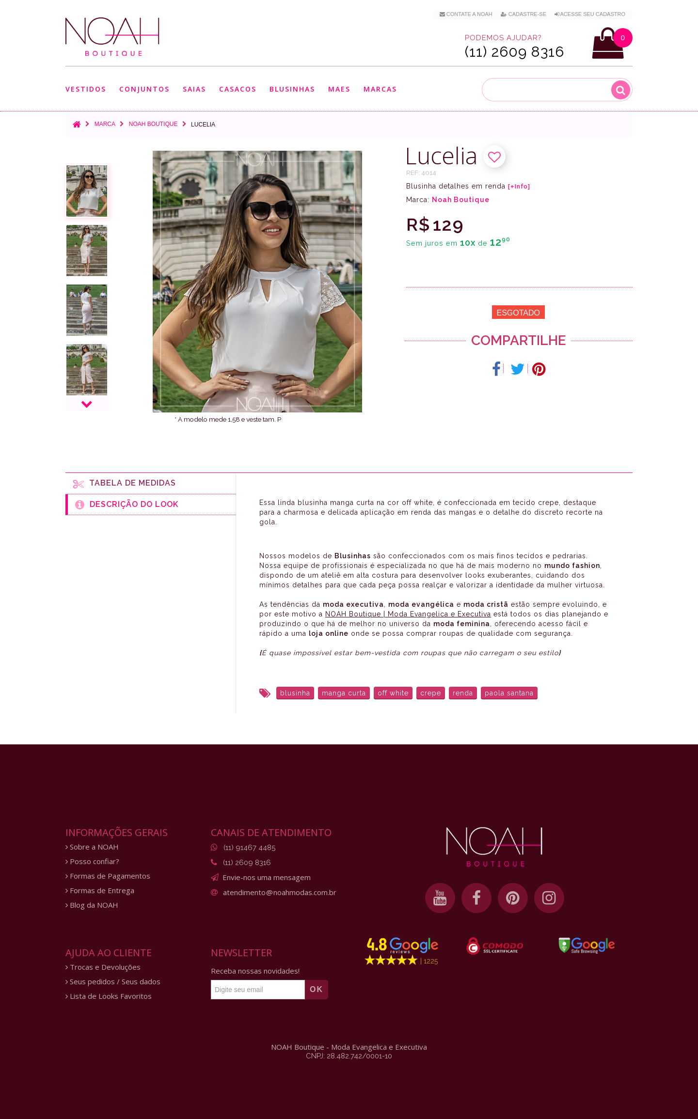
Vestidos (85, 89)
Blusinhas (292, 89)
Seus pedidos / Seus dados (112, 981)
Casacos (237, 89)
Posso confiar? (92, 861)
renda (463, 693)
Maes (339, 89)
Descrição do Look (126, 504)
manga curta (344, 693)
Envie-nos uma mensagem (266, 877)
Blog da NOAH (91, 905)
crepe (430, 693)
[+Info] (519, 186)
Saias (194, 89)
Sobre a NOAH (92, 846)
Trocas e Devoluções (103, 967)
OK (316, 989)
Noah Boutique (153, 124)
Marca (105, 124)
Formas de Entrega (99, 890)
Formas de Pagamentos (107, 876)
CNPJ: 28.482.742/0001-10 (349, 1056)
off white (393, 693)
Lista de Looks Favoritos (108, 996)
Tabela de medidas (124, 483)
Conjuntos (144, 89)
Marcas (380, 89)
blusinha (295, 693)
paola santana (509, 693)
